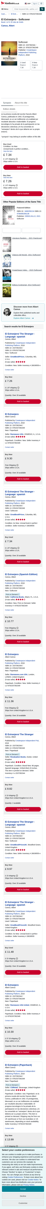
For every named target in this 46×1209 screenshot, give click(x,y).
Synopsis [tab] (7, 103)
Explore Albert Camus (24, 318)
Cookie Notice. (33, 1180)
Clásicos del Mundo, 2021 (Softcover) (26, 255)
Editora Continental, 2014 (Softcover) (26, 285)
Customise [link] (23, 1203)
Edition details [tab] (9, 109)
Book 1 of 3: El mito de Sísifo (12, 22)
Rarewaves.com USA (18, 674)
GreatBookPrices (17, 357)
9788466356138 (23, 214)
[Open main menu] (5, 9)
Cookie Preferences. (15, 1177)
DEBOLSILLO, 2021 (32, 216)
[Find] (42, 9)
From (24, 65)
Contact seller (9, 370)
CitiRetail (14, 1087)
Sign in (35, 3)
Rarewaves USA (17, 434)
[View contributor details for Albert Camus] (7, 26)
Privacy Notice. (29, 1185)
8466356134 (30, 211)
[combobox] (26, 9)
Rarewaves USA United (19, 1005)
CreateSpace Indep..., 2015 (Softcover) (27, 270)
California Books (17, 597)
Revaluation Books (18, 757)
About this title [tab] (21, 103)
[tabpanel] (22, 125)
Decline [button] (23, 1196)
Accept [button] (23, 1189)
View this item (7, 151)
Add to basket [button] (23, 167)
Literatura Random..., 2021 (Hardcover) (27, 238)
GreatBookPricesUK (18, 845)
